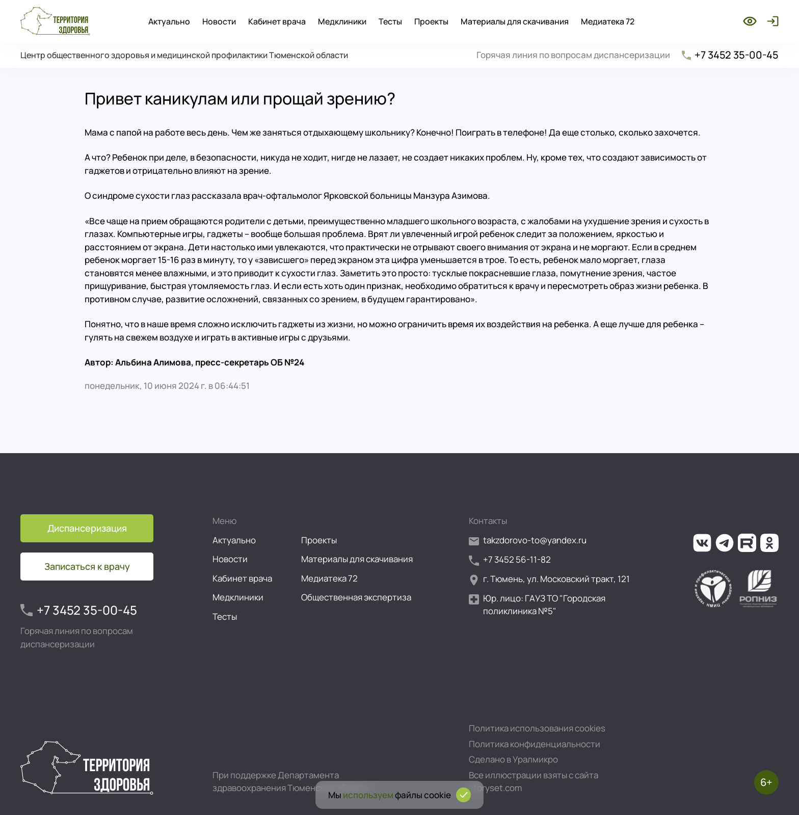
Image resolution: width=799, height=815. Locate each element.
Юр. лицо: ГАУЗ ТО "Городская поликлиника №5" (537, 604)
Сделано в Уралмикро (513, 759)
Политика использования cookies (537, 728)
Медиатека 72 (607, 21)
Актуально (169, 21)
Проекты (431, 21)
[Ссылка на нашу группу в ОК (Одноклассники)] (769, 543)
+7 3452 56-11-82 (510, 560)
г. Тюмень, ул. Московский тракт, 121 (549, 579)
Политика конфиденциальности (534, 744)
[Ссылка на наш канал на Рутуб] (747, 543)
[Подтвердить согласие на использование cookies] (463, 794)
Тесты (390, 21)
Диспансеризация (87, 528)
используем (368, 795)
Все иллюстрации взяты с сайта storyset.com (533, 781)
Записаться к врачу (87, 566)
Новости (219, 21)
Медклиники (342, 21)
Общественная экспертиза (356, 597)
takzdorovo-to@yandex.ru (528, 540)
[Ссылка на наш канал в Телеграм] (724, 543)
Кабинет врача (277, 21)
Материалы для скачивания (515, 21)
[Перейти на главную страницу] (55, 21)
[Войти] (771, 21)
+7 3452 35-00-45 (729, 55)
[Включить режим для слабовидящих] (750, 21)
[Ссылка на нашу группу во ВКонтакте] (702, 543)
